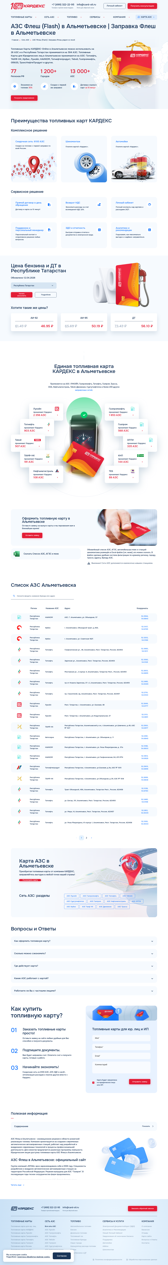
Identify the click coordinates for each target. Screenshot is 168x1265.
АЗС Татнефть (110, 896)
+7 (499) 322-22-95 (56, 4)
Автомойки (107, 1243)
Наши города (76, 1243)
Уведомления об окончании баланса (118, 1236)
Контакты (145, 1243)
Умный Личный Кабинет (112, 1233)
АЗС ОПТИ (136, 901)
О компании (147, 1226)
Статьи (73, 1250)
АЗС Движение (105, 907)
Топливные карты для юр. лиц (23, 1226)
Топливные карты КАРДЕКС (22, 1230)
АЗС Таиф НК (87, 907)
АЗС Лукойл (72, 896)
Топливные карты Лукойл (21, 1233)
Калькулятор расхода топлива (83, 1246)
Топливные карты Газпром (22, 1243)
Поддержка (107, 1240)
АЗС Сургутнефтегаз (75, 901)
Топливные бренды (78, 1240)
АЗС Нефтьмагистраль (116, 901)
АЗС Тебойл (128, 896)
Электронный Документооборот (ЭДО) (119, 1226)
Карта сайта (146, 1236)
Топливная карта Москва (21, 1246)
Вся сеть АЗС (50, 1226)
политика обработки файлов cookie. (33, 1257)
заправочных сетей (83, 390)
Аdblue (105, 1246)
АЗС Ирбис (71, 907)
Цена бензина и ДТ (78, 1253)
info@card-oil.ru (77, 4)
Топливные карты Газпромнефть (24, 1236)
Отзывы (145, 1233)
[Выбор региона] (34, 285)
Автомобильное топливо (80, 1226)
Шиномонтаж (108, 1250)
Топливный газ (76, 1236)
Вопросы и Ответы (149, 1240)
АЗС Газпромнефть (91, 896)
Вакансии (146, 1230)
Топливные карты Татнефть (22, 1240)
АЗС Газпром (95, 901)
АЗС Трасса (122, 907)
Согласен (62, 1256)
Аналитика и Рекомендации (114, 1230)
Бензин (73, 1230)
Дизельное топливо (78, 1233)
